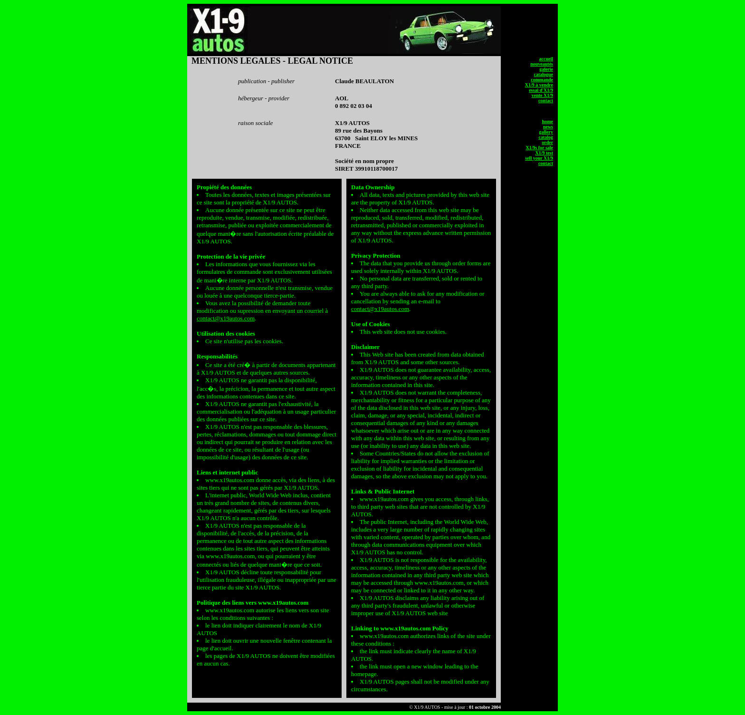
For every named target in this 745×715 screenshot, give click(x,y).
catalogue (543, 74)
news (548, 126)
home (547, 121)
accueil (546, 58)
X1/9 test (544, 152)
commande (542, 79)
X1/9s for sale (539, 147)
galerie (546, 69)
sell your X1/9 (539, 158)
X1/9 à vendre (539, 84)
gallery (546, 132)
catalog (545, 137)
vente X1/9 (542, 95)
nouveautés (541, 64)
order (547, 142)
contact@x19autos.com (226, 318)
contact (545, 100)
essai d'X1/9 (541, 90)
